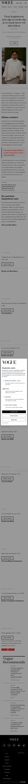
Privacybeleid (5, 422)
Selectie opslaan (14, 415)
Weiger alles (14, 419)
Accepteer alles (14, 411)
